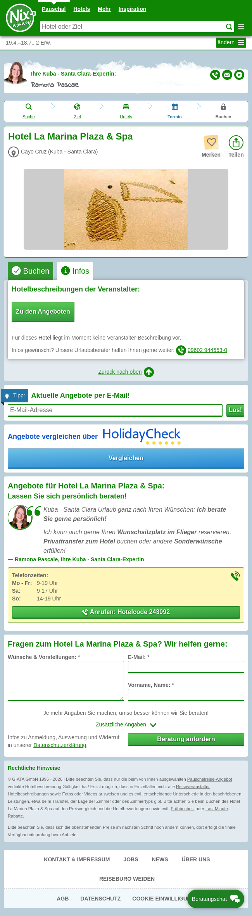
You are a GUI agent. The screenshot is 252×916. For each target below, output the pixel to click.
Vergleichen (126, 458)
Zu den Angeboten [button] (43, 311)
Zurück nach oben (126, 372)
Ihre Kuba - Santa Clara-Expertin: (73, 74)
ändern (232, 43)
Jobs (130, 859)
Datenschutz (100, 898)
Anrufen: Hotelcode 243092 (126, 612)
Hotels (82, 9)
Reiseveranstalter (193, 786)
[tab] (30, 271)
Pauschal (54, 9)
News (160, 859)
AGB (63, 898)
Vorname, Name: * (151, 685)
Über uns (196, 859)
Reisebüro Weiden (127, 879)
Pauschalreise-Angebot (209, 779)
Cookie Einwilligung (163, 898)
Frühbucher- (182, 808)
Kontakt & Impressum (77, 859)
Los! (235, 410)
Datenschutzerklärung (59, 745)
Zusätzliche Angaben (121, 724)
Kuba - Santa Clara (73, 151)
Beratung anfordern (186, 739)
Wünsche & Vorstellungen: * (44, 657)
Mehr (104, 9)
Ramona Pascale (55, 85)
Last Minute (216, 808)
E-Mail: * (138, 657)
